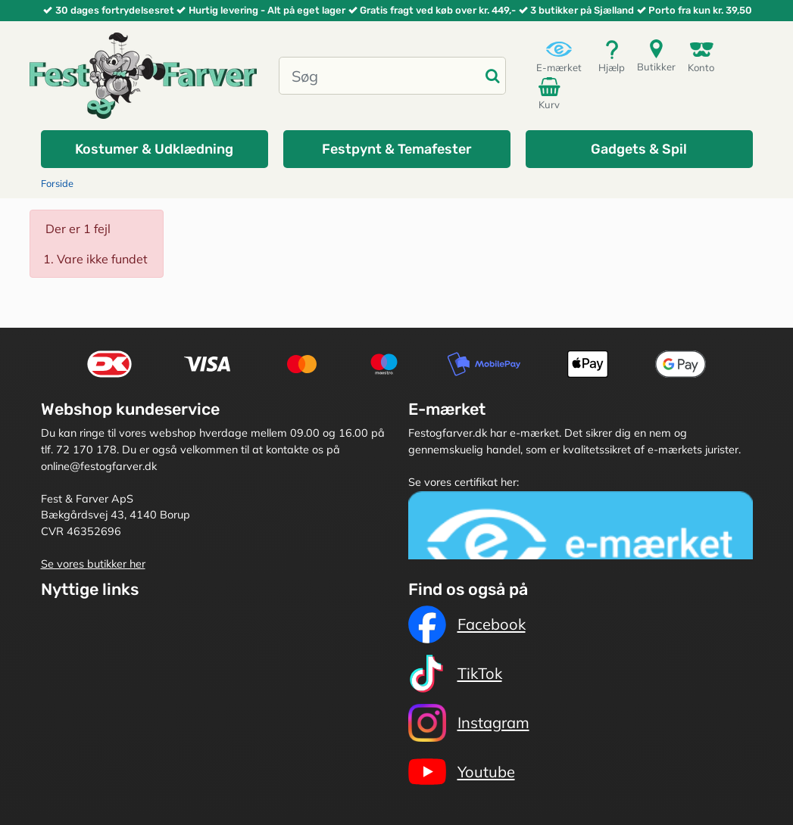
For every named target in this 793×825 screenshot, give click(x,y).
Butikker (656, 56)
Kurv (551, 93)
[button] (154, 149)
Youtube (461, 772)
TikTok (455, 674)
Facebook (467, 624)
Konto (701, 56)
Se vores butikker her (93, 564)
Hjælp (611, 56)
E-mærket (559, 56)
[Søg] (379, 76)
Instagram (468, 723)
